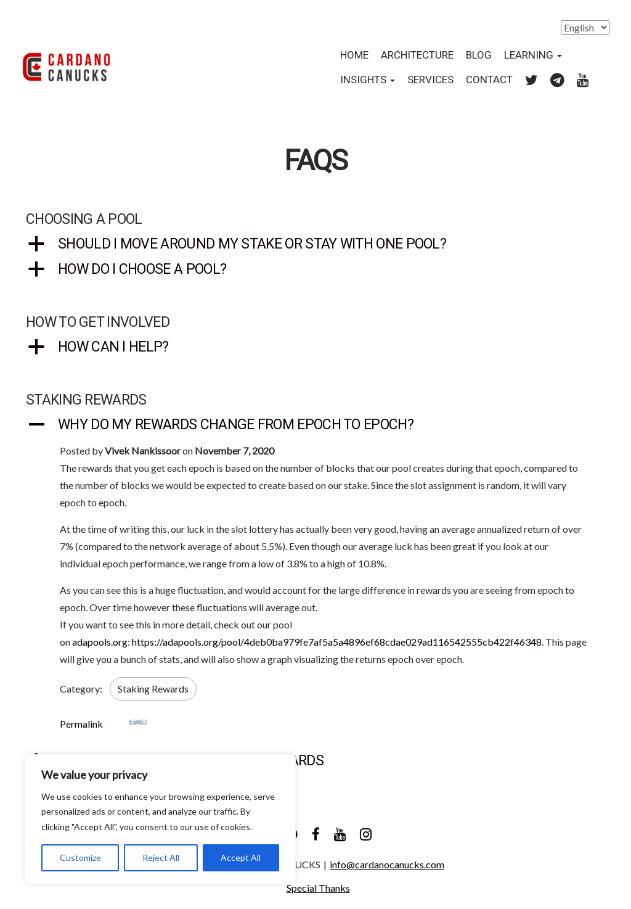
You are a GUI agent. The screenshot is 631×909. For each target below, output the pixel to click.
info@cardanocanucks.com (387, 864)
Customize (80, 857)
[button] (315, 244)
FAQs (315, 161)
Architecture (417, 55)
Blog (479, 55)
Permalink (103, 721)
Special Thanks (318, 888)
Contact (489, 80)
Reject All (160, 857)
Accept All (241, 857)
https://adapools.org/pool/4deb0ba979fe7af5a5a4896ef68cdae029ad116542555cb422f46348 (337, 642)
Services (430, 80)
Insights (367, 80)
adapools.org (100, 642)
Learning (533, 55)
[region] (160, 819)
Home (354, 55)
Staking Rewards (153, 688)
